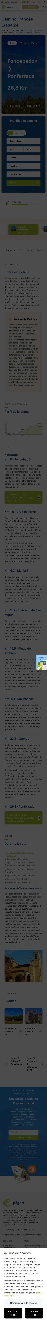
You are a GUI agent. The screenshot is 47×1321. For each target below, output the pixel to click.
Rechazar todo (13, 1313)
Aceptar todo (34, 1313)
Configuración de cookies (23, 1303)
